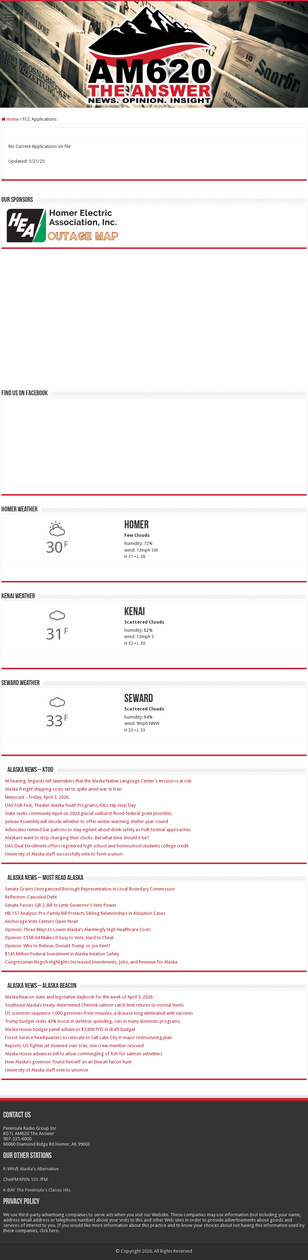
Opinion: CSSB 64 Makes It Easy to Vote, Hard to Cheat (59, 937)
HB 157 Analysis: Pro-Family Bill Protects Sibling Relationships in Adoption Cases (85, 913)
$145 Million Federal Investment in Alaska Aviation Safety (62, 953)
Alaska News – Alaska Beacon (42, 986)
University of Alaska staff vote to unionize (46, 1070)
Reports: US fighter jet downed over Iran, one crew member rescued (74, 1045)
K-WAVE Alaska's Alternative (31, 1168)
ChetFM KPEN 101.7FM (25, 1179)
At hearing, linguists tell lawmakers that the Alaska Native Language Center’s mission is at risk (98, 781)
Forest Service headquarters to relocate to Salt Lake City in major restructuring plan (88, 1037)
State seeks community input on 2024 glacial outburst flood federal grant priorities (88, 813)
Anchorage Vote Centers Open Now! (41, 921)
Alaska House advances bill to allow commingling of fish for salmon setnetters (83, 1053)
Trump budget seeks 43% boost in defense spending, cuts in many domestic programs (92, 1021)
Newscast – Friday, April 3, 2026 (37, 797)
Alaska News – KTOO (30, 770)
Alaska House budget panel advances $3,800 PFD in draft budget (70, 1029)
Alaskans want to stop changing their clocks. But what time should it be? (77, 837)
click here (49, 1230)
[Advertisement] (54, 336)
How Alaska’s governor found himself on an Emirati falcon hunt (68, 1061)
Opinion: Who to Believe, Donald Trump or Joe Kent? (57, 945)
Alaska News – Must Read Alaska (45, 878)
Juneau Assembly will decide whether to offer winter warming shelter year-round (86, 821)
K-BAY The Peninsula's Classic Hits (37, 1190)
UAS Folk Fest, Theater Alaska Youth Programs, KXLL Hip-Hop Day (70, 805)
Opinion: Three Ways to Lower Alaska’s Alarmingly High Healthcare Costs (78, 929)
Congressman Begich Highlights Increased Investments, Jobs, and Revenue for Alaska (91, 962)
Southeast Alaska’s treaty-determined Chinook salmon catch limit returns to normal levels (94, 1005)
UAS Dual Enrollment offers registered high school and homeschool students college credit (97, 845)
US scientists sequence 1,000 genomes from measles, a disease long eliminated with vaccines (99, 1013)
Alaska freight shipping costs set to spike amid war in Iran (63, 789)
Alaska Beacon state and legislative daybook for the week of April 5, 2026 (79, 997)
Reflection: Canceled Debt (31, 897)
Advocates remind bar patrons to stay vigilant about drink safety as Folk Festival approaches (98, 829)
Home (10, 119)
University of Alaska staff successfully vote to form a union (64, 854)
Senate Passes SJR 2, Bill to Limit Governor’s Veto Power (61, 905)
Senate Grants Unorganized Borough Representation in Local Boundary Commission (90, 889)
